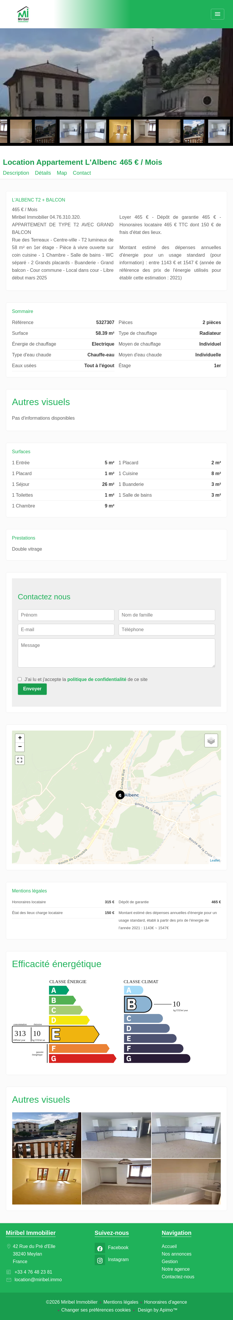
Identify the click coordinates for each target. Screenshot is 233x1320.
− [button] (20, 747)
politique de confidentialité (96, 679)
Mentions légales (120, 1302)
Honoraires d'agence (165, 1302)
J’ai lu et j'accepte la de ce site (86, 679)
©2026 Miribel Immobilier (72, 1302)
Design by (157, 1309)
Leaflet (215, 860)
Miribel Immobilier (31, 1233)
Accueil (23, 14)
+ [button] (20, 738)
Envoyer (32, 688)
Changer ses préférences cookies (96, 1309)
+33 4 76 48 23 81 (33, 1272)
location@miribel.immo (38, 1279)
